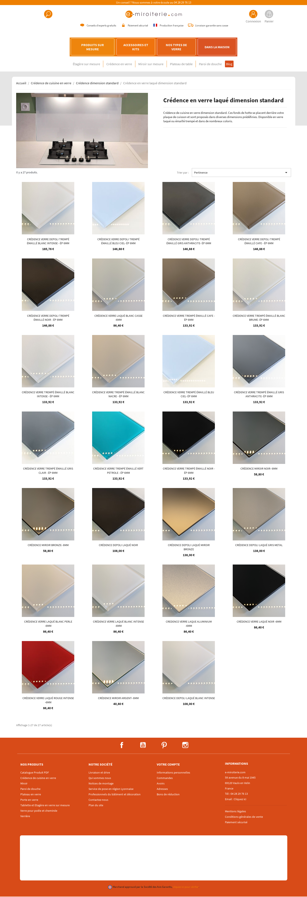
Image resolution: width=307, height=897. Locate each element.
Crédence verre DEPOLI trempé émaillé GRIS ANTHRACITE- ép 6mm (188, 241)
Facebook (122, 745)
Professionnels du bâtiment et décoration (115, 795)
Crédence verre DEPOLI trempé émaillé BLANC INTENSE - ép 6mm (48, 241)
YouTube (143, 745)
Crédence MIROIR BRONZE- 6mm (48, 545)
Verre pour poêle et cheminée (38, 811)
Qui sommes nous (100, 778)
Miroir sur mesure (149, 64)
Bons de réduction (168, 795)
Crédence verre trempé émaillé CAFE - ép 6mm (189, 318)
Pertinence (241, 172)
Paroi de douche (216, 64)
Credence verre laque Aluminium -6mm (189, 624)
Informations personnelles (173, 773)
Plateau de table (183, 64)
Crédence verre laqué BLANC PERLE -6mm (48, 624)
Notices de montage (101, 784)
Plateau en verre (30, 795)
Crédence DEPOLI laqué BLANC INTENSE (188, 698)
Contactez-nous (98, 800)
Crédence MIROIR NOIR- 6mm (258, 469)
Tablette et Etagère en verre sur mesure (45, 805)
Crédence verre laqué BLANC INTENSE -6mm (118, 624)
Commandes (165, 778)
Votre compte (168, 765)
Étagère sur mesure (76, 64)
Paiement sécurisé (236, 822)
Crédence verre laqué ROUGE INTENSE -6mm (48, 701)
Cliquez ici (240, 799)
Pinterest (164, 745)
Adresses (162, 789)
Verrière (25, 816)
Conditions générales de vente (244, 817)
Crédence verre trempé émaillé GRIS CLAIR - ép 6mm (48, 471)
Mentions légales (235, 812)
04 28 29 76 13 (182, 2)
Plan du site (96, 805)
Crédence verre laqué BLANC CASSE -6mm (118, 318)
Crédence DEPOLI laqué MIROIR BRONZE (189, 548)
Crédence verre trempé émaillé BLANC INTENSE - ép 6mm (48, 395)
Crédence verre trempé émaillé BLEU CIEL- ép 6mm (188, 395)
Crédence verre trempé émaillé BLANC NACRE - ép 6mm (118, 395)
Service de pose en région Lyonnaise (111, 789)
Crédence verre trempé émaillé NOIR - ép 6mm (189, 471)
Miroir (23, 784)
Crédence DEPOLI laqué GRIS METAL (259, 545)
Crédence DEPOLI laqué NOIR (118, 545)
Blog (239, 64)
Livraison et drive (99, 773)
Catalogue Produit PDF (34, 773)
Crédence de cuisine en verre (38, 778)
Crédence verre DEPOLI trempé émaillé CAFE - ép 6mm (259, 241)
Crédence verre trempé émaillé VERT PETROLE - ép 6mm (118, 471)
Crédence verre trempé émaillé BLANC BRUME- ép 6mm (259, 318)
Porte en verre (29, 800)
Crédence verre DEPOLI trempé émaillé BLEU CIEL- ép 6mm (118, 241)
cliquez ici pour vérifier (186, 887)
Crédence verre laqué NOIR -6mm (259, 622)
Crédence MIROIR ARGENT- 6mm (118, 698)
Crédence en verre (113, 64)
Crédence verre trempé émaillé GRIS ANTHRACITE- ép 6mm (259, 395)
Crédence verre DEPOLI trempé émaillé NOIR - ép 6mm (48, 318)
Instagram (185, 745)
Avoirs (161, 784)
